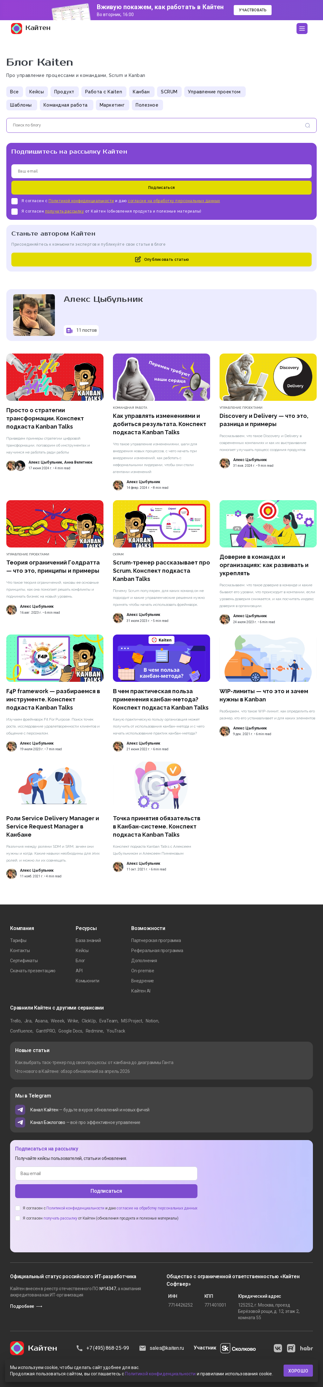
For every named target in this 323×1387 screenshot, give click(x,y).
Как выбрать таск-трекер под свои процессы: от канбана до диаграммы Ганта (94, 1062)
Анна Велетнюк (78, 462)
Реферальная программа (157, 950)
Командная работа (66, 105)
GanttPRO (45, 1030)
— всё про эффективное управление (85, 1122)
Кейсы (36, 91)
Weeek (57, 1020)
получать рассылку (64, 211)
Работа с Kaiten (103, 91)
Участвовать (253, 10)
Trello (15, 1020)
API (79, 970)
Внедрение (142, 980)
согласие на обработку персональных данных (174, 201)
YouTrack (116, 1030)
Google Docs (70, 1030)
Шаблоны (21, 105)
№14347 (107, 1288)
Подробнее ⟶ (26, 1306)
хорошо (298, 1370)
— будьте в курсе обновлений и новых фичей (90, 1109)
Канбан (141, 91)
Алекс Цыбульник (45, 462)
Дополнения (144, 960)
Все (14, 91)
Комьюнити (87, 980)
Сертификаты (24, 960)
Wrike (73, 1020)
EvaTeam (108, 1020)
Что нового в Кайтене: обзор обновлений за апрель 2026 (72, 1071)
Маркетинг (112, 105)
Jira (28, 1020)
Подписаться (161, 187)
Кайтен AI (140, 990)
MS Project (131, 1020)
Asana (41, 1020)
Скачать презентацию (33, 970)
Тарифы (18, 940)
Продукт (64, 91)
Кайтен (30, 28)
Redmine (94, 1030)
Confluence (21, 1030)
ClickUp (89, 1020)
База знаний (88, 940)
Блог (80, 960)
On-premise (142, 970)
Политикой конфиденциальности (81, 201)
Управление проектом (214, 91)
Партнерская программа (156, 940)
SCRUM (169, 91)
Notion (152, 1020)
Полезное (147, 105)
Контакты (20, 950)
